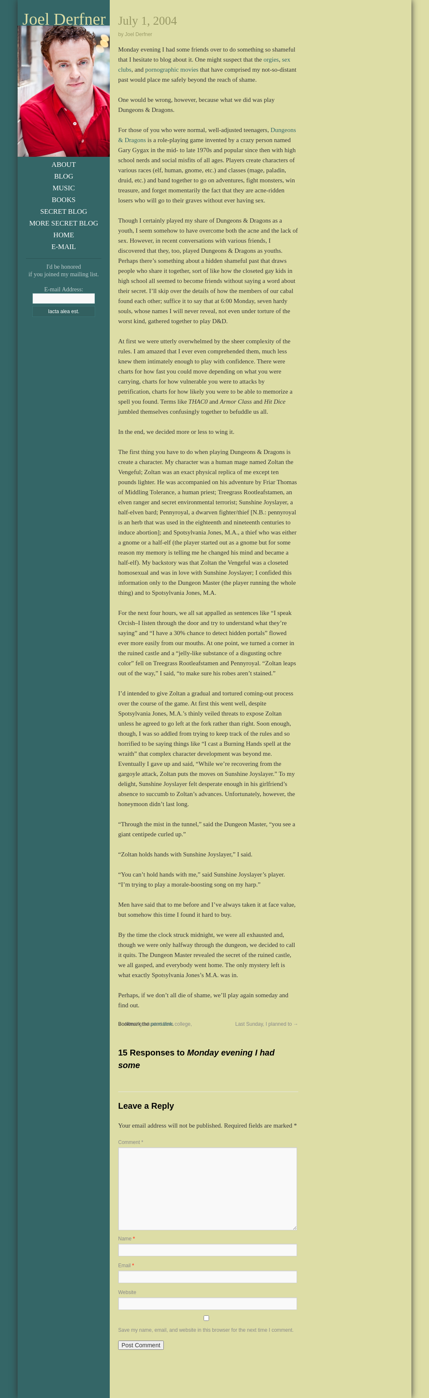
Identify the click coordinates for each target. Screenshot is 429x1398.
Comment (130, 1142)
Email (126, 1265)
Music (63, 188)
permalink (161, 1024)
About (64, 165)
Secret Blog (63, 211)
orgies (271, 59)
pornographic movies (172, 69)
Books (64, 200)
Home (63, 235)
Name (126, 1239)
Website (127, 1292)
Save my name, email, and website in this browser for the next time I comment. (206, 1330)
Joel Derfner (64, 19)
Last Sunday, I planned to (266, 1024)
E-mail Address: (63, 289)
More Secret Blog (63, 223)
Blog (63, 176)
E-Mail (64, 247)
